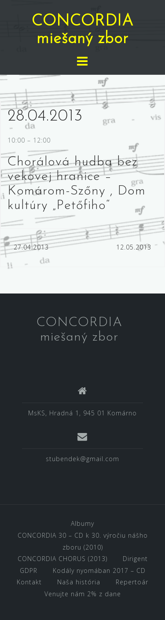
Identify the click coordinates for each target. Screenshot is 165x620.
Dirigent (135, 558)
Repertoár (132, 582)
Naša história (78, 582)
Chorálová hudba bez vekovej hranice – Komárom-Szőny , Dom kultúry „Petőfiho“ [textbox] (76, 184)
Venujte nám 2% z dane (82, 594)
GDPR (28, 570)
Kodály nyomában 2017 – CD (99, 570)
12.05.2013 (133, 247)
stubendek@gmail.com (82, 459)
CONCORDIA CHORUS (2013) (62, 558)
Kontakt (29, 582)
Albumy (82, 523)
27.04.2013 (31, 247)
